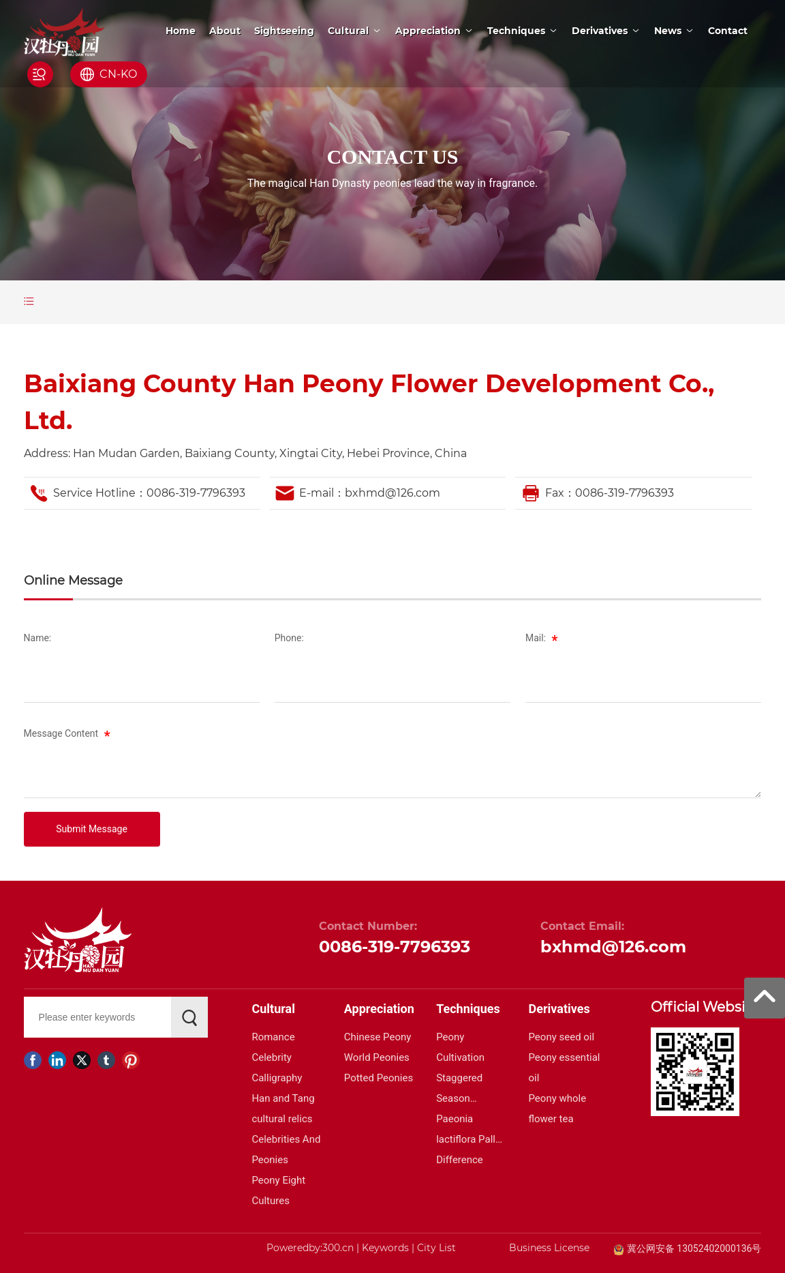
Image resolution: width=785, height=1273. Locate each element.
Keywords (385, 1248)
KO (129, 74)
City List (436, 1248)
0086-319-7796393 (196, 492)
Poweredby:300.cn (310, 1248)
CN (108, 74)
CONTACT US (392, 156)
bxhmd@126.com (392, 492)
